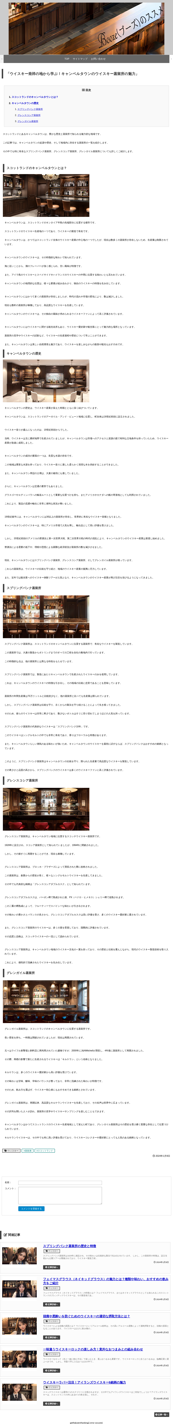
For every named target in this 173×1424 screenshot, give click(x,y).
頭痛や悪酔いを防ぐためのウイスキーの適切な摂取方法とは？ (86, 1316)
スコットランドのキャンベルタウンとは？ (35, 97)
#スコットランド (45, 1150)
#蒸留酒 (27, 1150)
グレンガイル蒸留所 (27, 121)
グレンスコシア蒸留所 (29, 115)
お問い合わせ (98, 59)
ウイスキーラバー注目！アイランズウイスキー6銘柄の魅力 (84, 1382)
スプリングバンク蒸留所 (30, 109)
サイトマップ (80, 59)
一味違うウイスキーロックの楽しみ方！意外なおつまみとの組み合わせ (93, 1349)
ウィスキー (11, 1150)
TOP (66, 59)
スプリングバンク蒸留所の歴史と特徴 (69, 1246)
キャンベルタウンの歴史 (25, 103)
